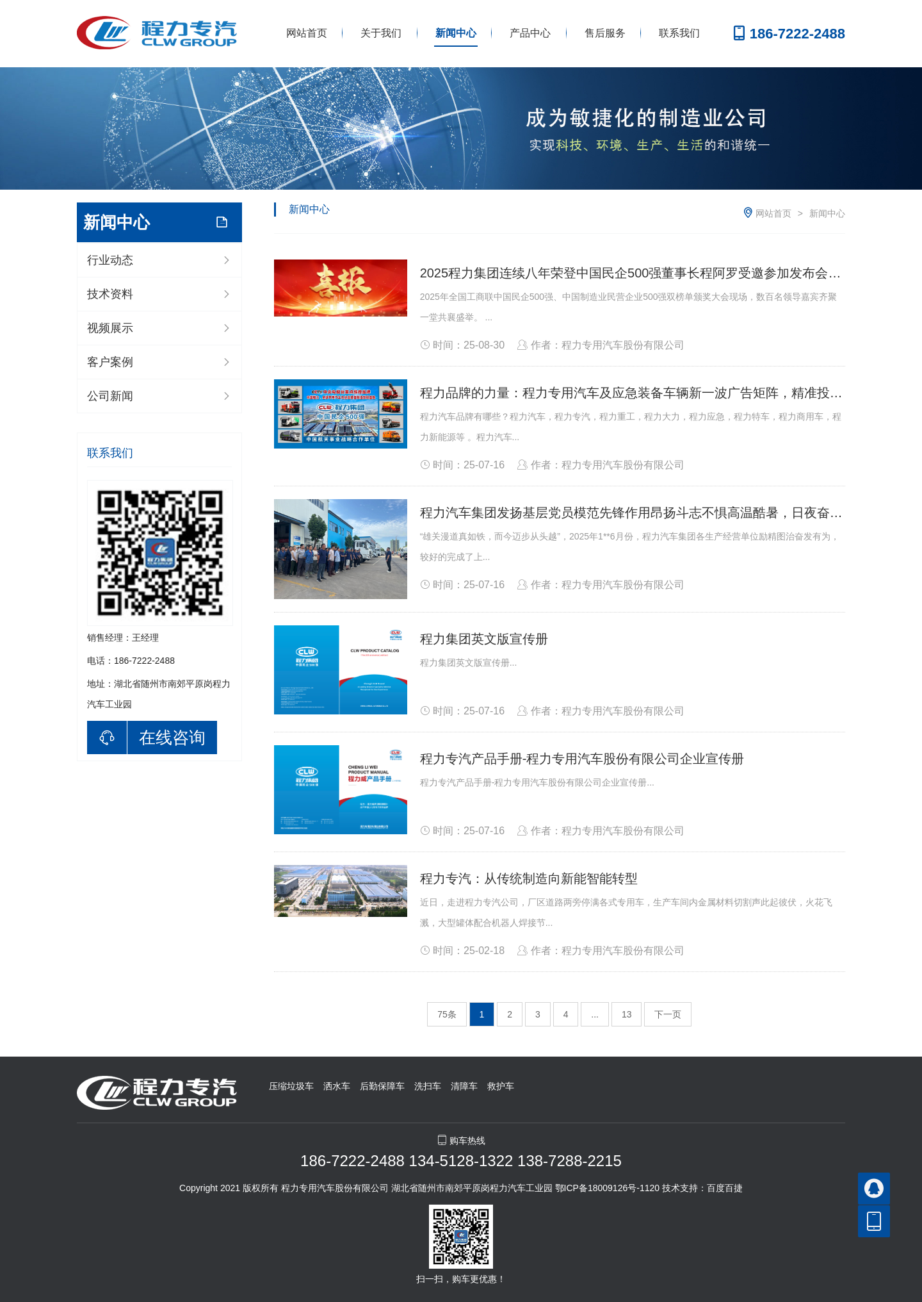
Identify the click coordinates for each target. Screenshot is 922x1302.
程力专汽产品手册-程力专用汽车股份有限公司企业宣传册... (537, 782)
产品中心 (530, 33)
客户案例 (110, 362)
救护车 (500, 1086)
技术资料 (110, 294)
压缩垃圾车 (291, 1086)
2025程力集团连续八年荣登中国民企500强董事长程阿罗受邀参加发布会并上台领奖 (656, 273)
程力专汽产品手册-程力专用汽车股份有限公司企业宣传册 (582, 759)
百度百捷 (725, 1188)
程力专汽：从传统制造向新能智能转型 (529, 878)
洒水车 (336, 1086)
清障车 (464, 1086)
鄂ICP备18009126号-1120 (607, 1188)
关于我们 (380, 33)
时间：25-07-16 (462, 464)
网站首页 (306, 33)
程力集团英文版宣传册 (484, 639)
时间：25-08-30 (462, 345)
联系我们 (679, 33)
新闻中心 (455, 33)
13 (627, 1014)
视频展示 (110, 328)
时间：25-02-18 (462, 950)
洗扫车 (427, 1086)
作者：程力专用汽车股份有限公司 (600, 345)
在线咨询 (172, 737)
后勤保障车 (382, 1086)
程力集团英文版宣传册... (468, 662)
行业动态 (110, 260)
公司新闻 (110, 396)
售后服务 (605, 33)
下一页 (667, 1014)
